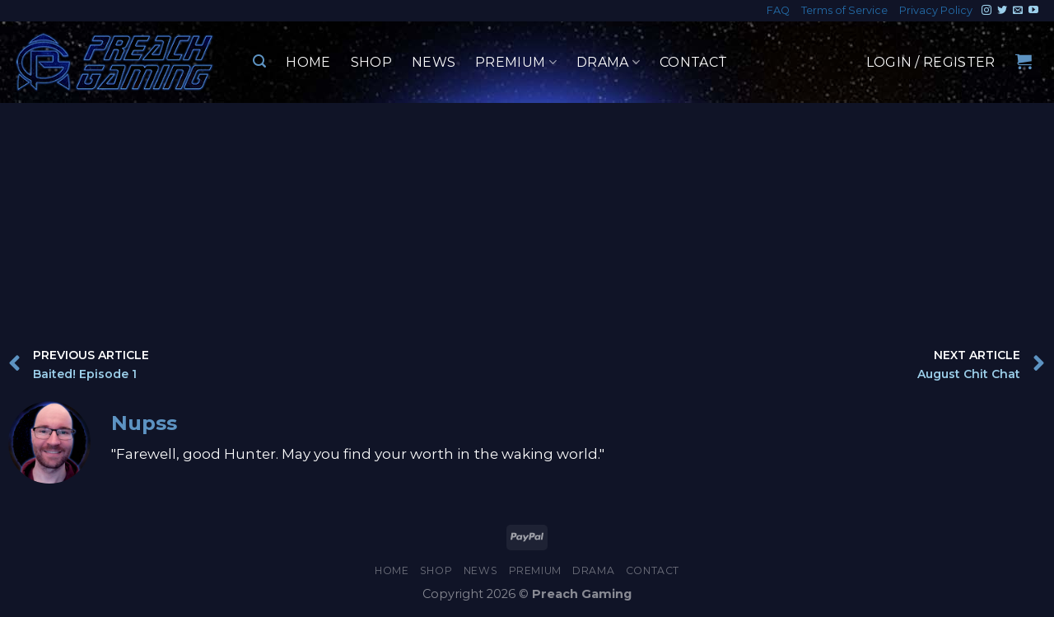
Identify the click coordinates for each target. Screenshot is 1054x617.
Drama (608, 62)
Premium (516, 62)
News (433, 62)
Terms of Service (844, 10)
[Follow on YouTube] (1033, 10)
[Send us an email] (1018, 10)
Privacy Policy (935, 10)
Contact (693, 62)
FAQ (778, 10)
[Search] (259, 61)
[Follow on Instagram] (986, 10)
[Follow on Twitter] (1002, 10)
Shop (371, 62)
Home (308, 62)
